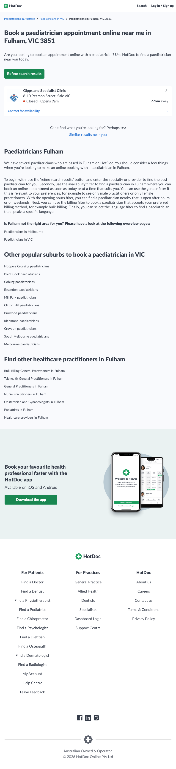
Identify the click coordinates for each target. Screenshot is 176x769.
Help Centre (32, 683)
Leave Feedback (32, 692)
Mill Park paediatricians (20, 297)
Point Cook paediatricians (22, 274)
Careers (144, 591)
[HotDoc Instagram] (96, 718)
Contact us (143, 600)
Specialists (88, 610)
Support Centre (88, 628)
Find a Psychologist (32, 628)
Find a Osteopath (32, 646)
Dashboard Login (88, 619)
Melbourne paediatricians (22, 344)
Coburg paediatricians (19, 282)
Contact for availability (88, 111)
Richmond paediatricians (21, 321)
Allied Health (88, 591)
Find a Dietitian (32, 637)
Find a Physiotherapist (32, 600)
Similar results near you (88, 135)
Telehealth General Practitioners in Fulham (33, 378)
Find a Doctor (32, 582)
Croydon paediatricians (20, 328)
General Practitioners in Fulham (26, 386)
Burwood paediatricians (20, 313)
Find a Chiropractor (32, 619)
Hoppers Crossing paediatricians (26, 266)
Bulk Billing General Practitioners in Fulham (34, 371)
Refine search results (24, 74)
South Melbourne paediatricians (26, 336)
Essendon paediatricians (21, 289)
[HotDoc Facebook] (80, 718)
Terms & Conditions (143, 610)
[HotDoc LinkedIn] (88, 718)
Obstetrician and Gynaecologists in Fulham (34, 402)
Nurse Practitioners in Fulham (25, 394)
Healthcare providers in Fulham (26, 417)
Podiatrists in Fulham (18, 410)
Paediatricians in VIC (52, 18)
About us (143, 582)
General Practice (88, 582)
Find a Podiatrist (32, 610)
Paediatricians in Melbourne (23, 231)
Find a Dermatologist (32, 655)
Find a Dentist (32, 591)
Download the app (31, 500)
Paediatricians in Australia (19, 18)
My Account (32, 674)
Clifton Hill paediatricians (21, 305)
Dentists (88, 600)
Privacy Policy (143, 619)
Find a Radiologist (32, 665)
